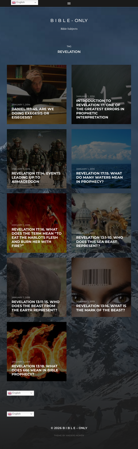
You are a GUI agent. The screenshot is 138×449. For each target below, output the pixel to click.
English (14, 393)
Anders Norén (75, 435)
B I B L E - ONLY (69, 20)
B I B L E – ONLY (75, 428)
